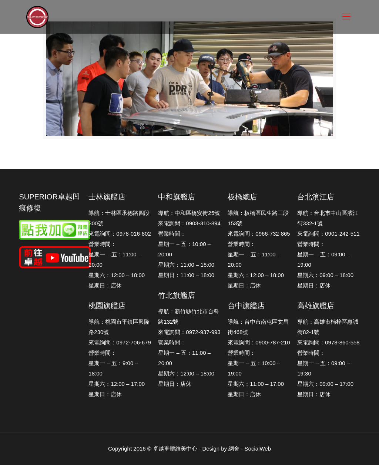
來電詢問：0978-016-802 (119, 233)
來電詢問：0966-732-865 (259, 233)
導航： (305, 213)
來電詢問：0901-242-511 (328, 233)
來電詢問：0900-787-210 (259, 342)
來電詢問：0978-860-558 (328, 342)
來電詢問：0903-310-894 (189, 223)
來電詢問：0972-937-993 (189, 332)
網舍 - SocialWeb (249, 448)
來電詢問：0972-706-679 (119, 342)
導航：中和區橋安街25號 (189, 213)
